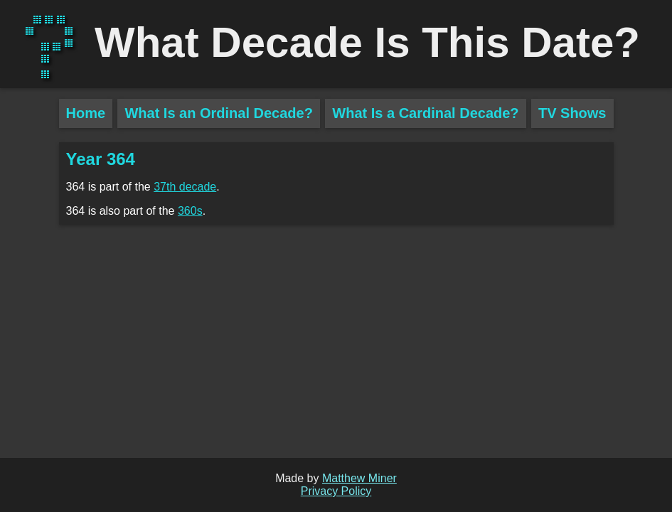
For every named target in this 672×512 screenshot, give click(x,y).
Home (86, 113)
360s (190, 211)
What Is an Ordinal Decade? (218, 113)
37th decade (185, 187)
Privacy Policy (336, 491)
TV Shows (572, 113)
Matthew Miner (359, 478)
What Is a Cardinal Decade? (425, 113)
